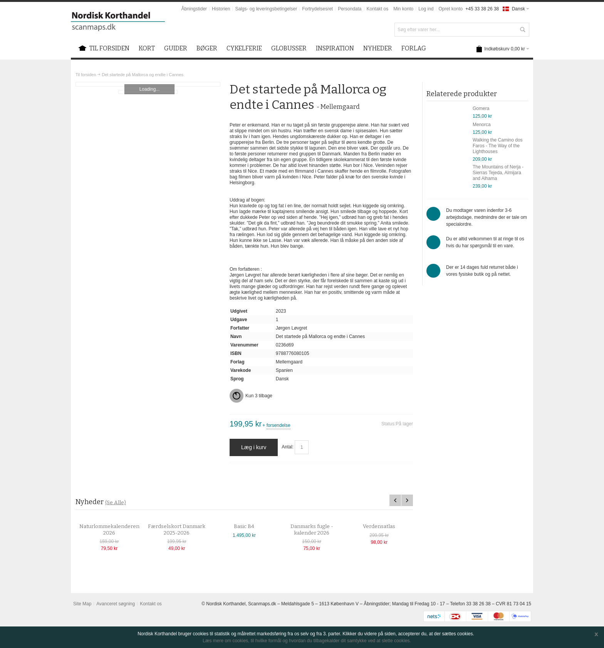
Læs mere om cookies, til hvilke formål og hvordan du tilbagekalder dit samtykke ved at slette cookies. (307, 640)
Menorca (482, 124)
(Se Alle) (115, 502)
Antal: (288, 447)
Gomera (481, 108)
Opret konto (451, 9)
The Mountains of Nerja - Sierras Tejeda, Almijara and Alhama (498, 172)
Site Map (82, 603)
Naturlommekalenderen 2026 (117, 529)
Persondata (349, 9)
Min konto (403, 9)
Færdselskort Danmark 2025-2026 (185, 529)
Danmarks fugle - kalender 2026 (320, 529)
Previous (395, 500)
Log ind (425, 9)
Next (407, 500)
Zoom (148, 84)
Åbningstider (194, 9)
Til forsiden (86, 74)
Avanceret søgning (115, 603)
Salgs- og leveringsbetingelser (266, 9)
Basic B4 (252, 526)
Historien (221, 9)
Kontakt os (378, 9)
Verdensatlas (387, 526)
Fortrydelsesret (317, 9)
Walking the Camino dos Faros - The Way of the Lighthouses (498, 145)
